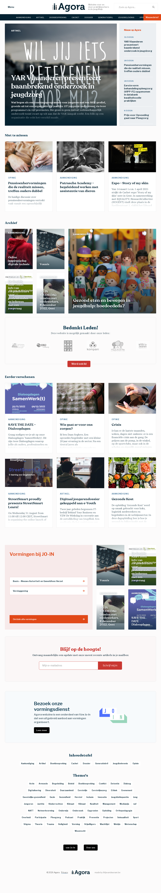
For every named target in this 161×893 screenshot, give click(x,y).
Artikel (16, 31)
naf (134, 804)
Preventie (94, 817)
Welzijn (117, 824)
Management (109, 804)
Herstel (78, 797)
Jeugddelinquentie (120, 797)
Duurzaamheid (67, 790)
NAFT (30, 810)
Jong (135, 797)
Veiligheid (63, 824)
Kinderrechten (56, 804)
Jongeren (28, 804)
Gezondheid (64, 797)
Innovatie (102, 797)
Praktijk (81, 817)
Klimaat (70, 804)
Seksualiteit (123, 817)
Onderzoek (77, 810)
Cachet (75, 763)
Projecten (108, 817)
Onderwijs (63, 810)
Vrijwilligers (90, 824)
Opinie (12, 178)
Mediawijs (124, 804)
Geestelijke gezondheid (34, 797)
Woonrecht (80, 831)
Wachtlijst (104, 824)
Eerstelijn (83, 790)
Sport (136, 817)
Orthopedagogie (124, 810)
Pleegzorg (56, 817)
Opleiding (106, 810)
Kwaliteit (94, 804)
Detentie (115, 783)
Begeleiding (58, 783)
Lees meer (41, 730)
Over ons (90, 847)
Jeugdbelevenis (120, 763)
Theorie (38, 824)
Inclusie (90, 797)
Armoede (43, 783)
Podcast (69, 817)
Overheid (26, 817)
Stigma (27, 824)
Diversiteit (50, 790)
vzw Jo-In (70, 847)
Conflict (102, 783)
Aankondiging (69, 178)
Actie (31, 783)
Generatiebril (101, 763)
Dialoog (127, 783)
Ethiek (114, 790)
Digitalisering (34, 790)
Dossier (87, 763)
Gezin (52, 797)
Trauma (50, 824)
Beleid (71, 783)
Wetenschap (131, 824)
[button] (8, 7)
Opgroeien (92, 810)
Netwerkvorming (46, 810)
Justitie (40, 804)
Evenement (126, 790)
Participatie (40, 817)
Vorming (76, 824)
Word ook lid (78, 363)
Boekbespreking (58, 763)
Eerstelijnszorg (99, 790)
